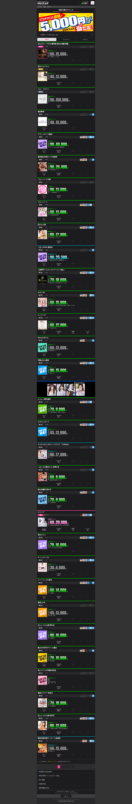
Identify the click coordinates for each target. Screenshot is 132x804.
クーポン (88, 332)
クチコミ (85, 39)
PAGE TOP (66, 796)
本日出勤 (59, 83)
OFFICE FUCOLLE (67, 801)
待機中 (73, 332)
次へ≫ (71, 766)
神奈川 (49, 6)
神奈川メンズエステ (52, 761)
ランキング (66, 39)
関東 (44, 6)
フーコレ (39, 6)
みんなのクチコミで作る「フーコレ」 (66, 791)
